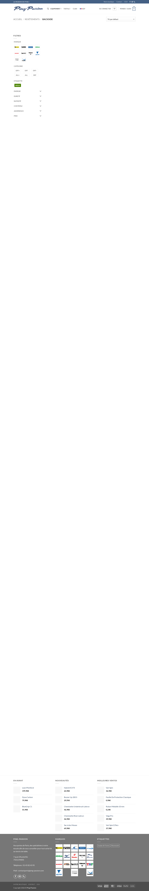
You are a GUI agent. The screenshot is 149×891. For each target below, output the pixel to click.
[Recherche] (48, 9)
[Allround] (26, 75)
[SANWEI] (16, 53)
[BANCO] (23, 47)
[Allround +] (17, 75)
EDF (83, 9)
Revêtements (32, 19)
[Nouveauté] (17, 85)
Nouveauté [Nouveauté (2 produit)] (115, 845)
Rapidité (27, 101)
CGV (126, 2)
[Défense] (34, 75)
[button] (105, 8)
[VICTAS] (37, 53)
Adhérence (27, 111)
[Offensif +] (17, 70)
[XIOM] (16, 59)
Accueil (17, 19)
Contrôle (27, 106)
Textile (67, 9)
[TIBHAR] (30, 53)
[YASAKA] (23, 59)
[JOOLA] (37, 47)
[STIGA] (23, 53)
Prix (27, 116)
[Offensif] (26, 70)
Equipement (56, 9)
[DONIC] (30, 47)
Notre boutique (109, 2)
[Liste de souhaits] (114, 9)
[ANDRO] (16, 47)
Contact (119, 2)
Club (75, 9)
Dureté (27, 96)
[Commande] (121, 19)
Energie (27, 91)
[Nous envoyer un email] (132, 2)
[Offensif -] (34, 70)
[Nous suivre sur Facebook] (130, 2)
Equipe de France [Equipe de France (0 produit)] (103, 845)
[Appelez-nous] (134, 2)
